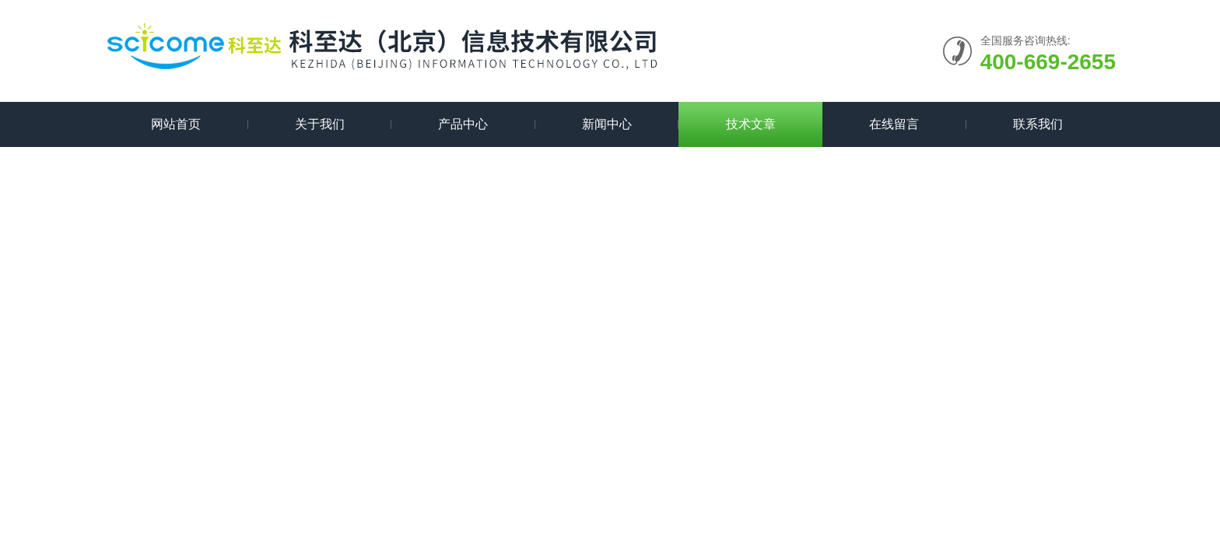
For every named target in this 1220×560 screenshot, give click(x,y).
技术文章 (751, 124)
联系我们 (1038, 124)
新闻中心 (607, 124)
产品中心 (463, 124)
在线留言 (894, 124)
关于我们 (320, 124)
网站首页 (176, 124)
